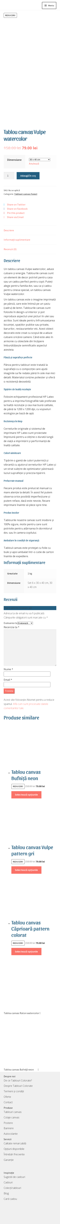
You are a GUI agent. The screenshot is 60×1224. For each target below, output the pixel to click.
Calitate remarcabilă (15, 1137)
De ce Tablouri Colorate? (18, 1074)
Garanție (9, 1153)
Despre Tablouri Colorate (18, 1079)
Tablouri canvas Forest (25, 187)
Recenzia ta (11, 620)
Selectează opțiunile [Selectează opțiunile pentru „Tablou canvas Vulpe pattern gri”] (26, 863)
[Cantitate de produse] (9, 169)
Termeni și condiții (14, 1085)
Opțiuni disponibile (14, 1142)
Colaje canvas (11, 1111)
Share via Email (15, 210)
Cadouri (8, 1176)
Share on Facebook (17, 202)
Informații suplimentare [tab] (17, 233)
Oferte (7, 1090)
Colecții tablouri (12, 1181)
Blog (6, 1187)
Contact (8, 1096)
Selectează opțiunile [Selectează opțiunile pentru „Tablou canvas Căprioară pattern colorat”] (26, 945)
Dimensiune (14, 153)
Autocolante (11, 1127)
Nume (8, 663)
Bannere (9, 1122)
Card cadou (10, 1192)
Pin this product (16, 206)
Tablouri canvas (13, 1105)
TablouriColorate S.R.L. (24, 1219)
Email (8, 673)
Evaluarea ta (10, 616)
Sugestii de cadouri (14, 1170)
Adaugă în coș (28, 169)
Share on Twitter (16, 198)
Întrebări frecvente (14, 1148)
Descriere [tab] (9, 223)
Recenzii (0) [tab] (10, 242)
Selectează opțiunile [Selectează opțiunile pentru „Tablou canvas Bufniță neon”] (26, 788)
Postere (8, 1116)
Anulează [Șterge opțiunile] (34, 157)
